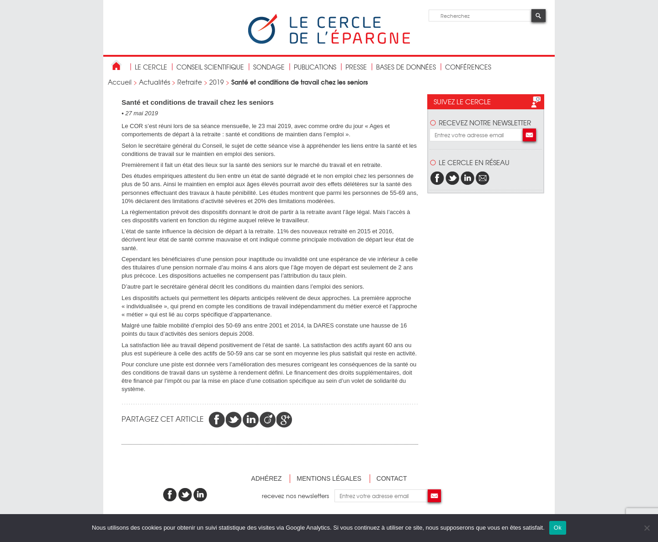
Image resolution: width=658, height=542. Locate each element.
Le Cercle (151, 66)
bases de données (406, 66)
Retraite (189, 81)
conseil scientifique (210, 66)
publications (315, 66)
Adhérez (266, 478)
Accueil (120, 81)
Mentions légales (329, 478)
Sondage (269, 66)
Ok (558, 527)
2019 (216, 81)
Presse (356, 66)
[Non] (646, 527)
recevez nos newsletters (298, 495)
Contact (392, 478)
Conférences (468, 66)
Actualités (154, 81)
